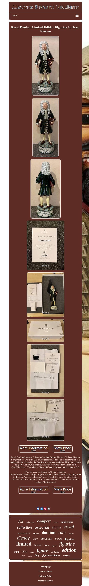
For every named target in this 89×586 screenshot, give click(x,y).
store (23, 556)
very (35, 538)
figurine (67, 544)
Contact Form (45, 571)
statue (56, 527)
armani (66, 556)
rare (62, 532)
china (56, 522)
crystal (36, 534)
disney (23, 538)
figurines (69, 539)
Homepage (46, 566)
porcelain (46, 538)
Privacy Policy (45, 576)
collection (24, 527)
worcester (24, 533)
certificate (55, 552)
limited (23, 544)
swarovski (42, 527)
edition (69, 550)
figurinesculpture (51, 555)
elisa (24, 551)
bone (47, 545)
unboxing (30, 522)
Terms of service (45, 581)
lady (37, 555)
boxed (58, 538)
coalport (44, 521)
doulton (48, 532)
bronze (38, 545)
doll (20, 521)
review (71, 534)
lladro (30, 556)
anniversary (67, 522)
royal (69, 526)
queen (32, 552)
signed (54, 546)
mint (16, 552)
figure (42, 550)
